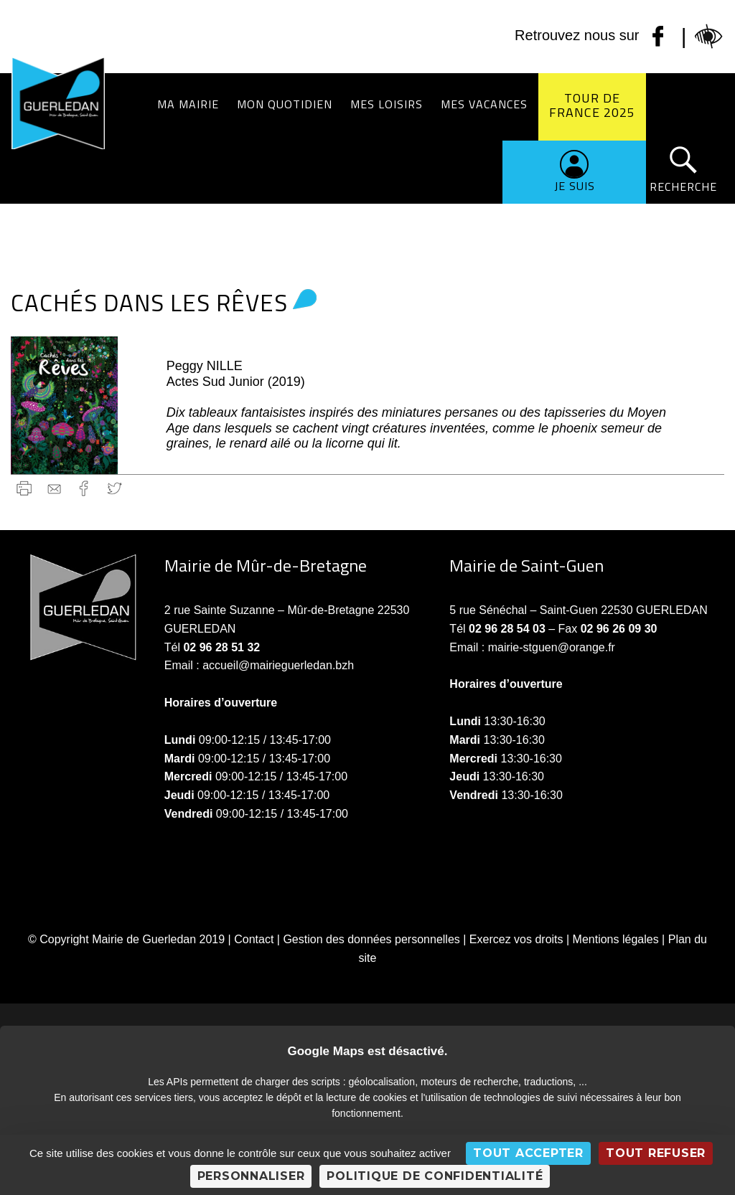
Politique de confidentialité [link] (435, 1176)
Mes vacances (484, 104)
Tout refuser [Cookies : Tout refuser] (656, 1153)
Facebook (84, 488)
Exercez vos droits (516, 939)
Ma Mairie (188, 104)
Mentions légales (616, 939)
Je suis (574, 185)
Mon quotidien (284, 104)
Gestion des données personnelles (371, 939)
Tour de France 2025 (592, 105)
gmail (54, 488)
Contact (253, 939)
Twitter (114, 488)
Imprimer (24, 488)
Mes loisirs (386, 104)
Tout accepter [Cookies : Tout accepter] (528, 1153)
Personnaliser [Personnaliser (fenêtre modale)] (251, 1176)
